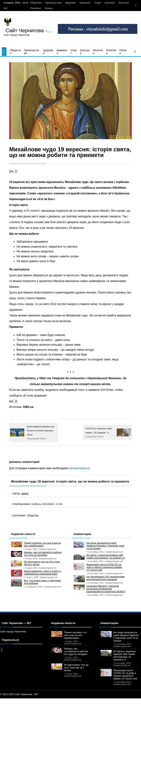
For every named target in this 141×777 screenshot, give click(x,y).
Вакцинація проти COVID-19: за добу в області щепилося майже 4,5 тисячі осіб (104, 567)
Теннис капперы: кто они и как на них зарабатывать (42, 544)
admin (24, 493)
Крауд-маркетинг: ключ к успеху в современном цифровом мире (42, 572)
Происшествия (53, 2)
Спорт (97, 2)
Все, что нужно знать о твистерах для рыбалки (42, 582)
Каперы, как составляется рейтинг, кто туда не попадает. (43, 553)
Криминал (85, 2)
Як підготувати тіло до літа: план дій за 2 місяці (42, 563)
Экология (123, 2)
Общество (36, 2)
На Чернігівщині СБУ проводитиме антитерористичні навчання (105, 578)
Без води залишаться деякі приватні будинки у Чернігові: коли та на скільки (105, 546)
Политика (35, 8)
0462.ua (28, 406)
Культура (110, 2)
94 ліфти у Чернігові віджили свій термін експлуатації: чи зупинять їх (105, 556)
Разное (48, 8)
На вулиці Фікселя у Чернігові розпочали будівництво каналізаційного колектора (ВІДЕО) (105, 589)
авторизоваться (79, 468)
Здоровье (70, 2)
